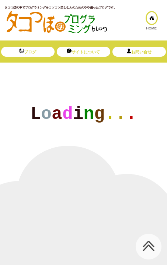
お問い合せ (139, 51)
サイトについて (83, 51)
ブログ (27, 51)
